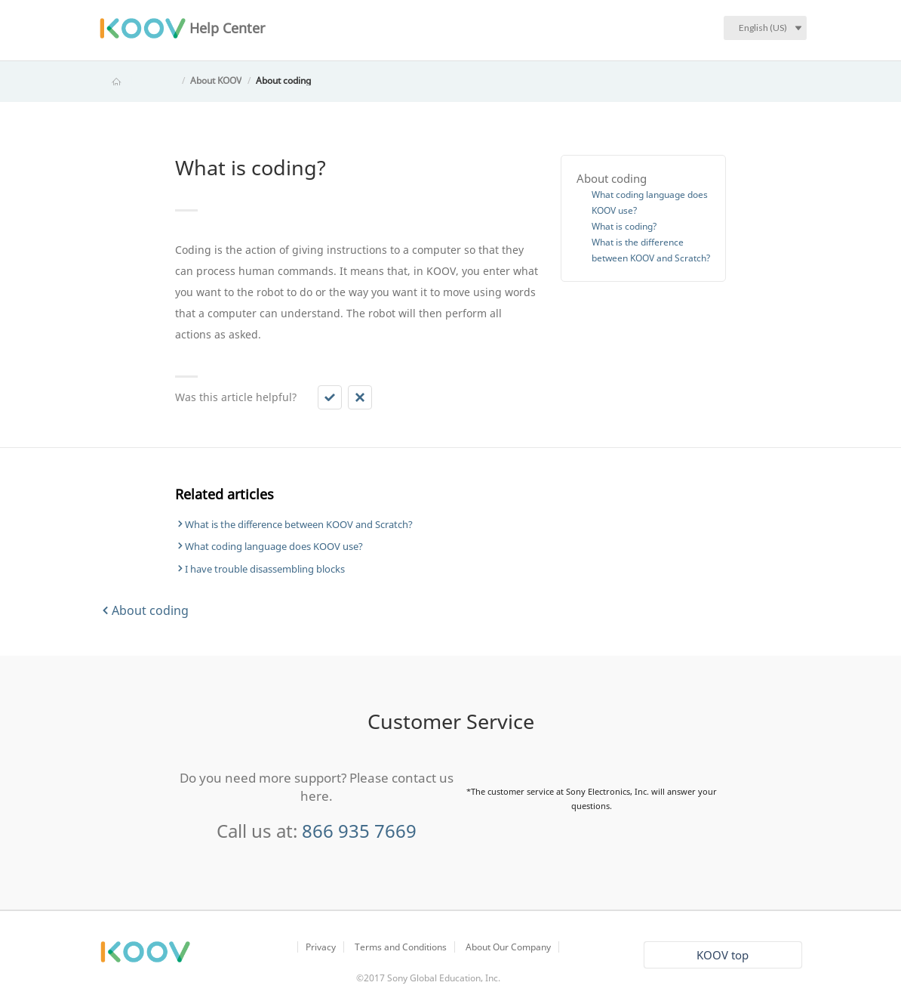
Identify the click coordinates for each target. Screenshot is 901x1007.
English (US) (763, 27)
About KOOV (215, 80)
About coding (283, 80)
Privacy (321, 947)
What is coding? (624, 226)
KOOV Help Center (137, 80)
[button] (330, 397)
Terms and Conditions (401, 947)
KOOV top (723, 954)
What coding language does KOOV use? (274, 546)
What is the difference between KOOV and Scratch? (299, 524)
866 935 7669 (359, 830)
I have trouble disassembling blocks (265, 569)
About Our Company (508, 947)
